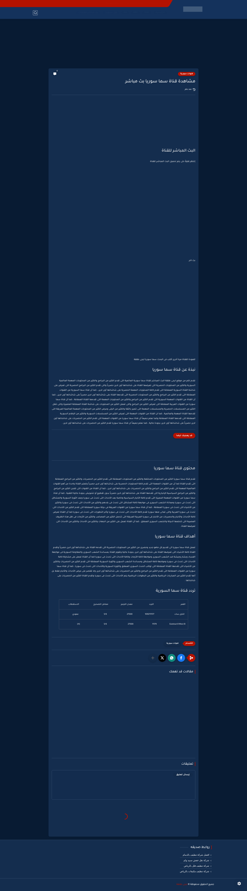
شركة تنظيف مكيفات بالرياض (194, 871)
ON (125, 12)
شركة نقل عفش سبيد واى (196, 860)
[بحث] (35, 12)
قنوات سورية (186, 74)
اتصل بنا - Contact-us (157, 3)
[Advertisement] (123, 44)
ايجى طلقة (181, 884)
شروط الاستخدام (135, 3)
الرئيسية (160, 12)
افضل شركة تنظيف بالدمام (196, 855)
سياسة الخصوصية (114, 3)
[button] (181, 658)
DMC (146, 12)
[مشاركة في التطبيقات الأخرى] (153, 658)
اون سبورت (111, 12)
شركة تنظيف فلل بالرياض (196, 866)
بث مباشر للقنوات (88, 12)
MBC (135, 12)
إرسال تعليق (183, 775)
